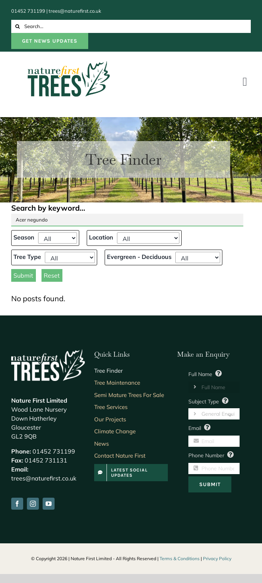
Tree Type (27, 256)
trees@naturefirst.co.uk (75, 11)
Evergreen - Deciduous (139, 256)
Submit (23, 275)
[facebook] (17, 504)
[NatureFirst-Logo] (69, 64)
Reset (52, 275)
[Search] (17, 26)
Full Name (200, 374)
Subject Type (203, 401)
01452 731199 (28, 11)
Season (23, 237)
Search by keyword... (48, 208)
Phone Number (206, 455)
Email (194, 428)
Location (101, 237)
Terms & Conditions (180, 558)
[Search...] (131, 26)
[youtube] (49, 504)
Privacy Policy (217, 558)
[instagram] (33, 504)
